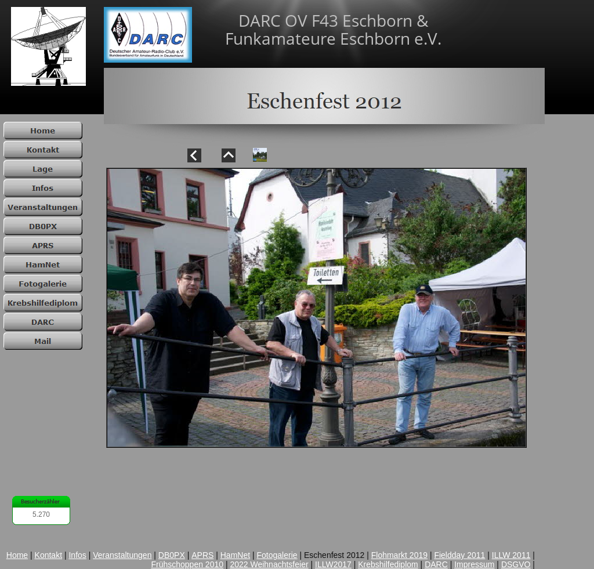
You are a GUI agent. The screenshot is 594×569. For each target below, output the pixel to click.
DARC (436, 564)
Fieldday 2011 (459, 555)
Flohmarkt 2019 (399, 555)
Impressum (474, 564)
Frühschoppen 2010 (187, 564)
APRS (202, 555)
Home (17, 555)
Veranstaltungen (122, 555)
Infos (77, 555)
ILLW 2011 (511, 555)
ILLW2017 (333, 564)
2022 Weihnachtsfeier (269, 564)
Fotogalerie (277, 555)
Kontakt (48, 555)
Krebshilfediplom (388, 564)
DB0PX (171, 555)
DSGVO (516, 564)
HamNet (235, 555)
